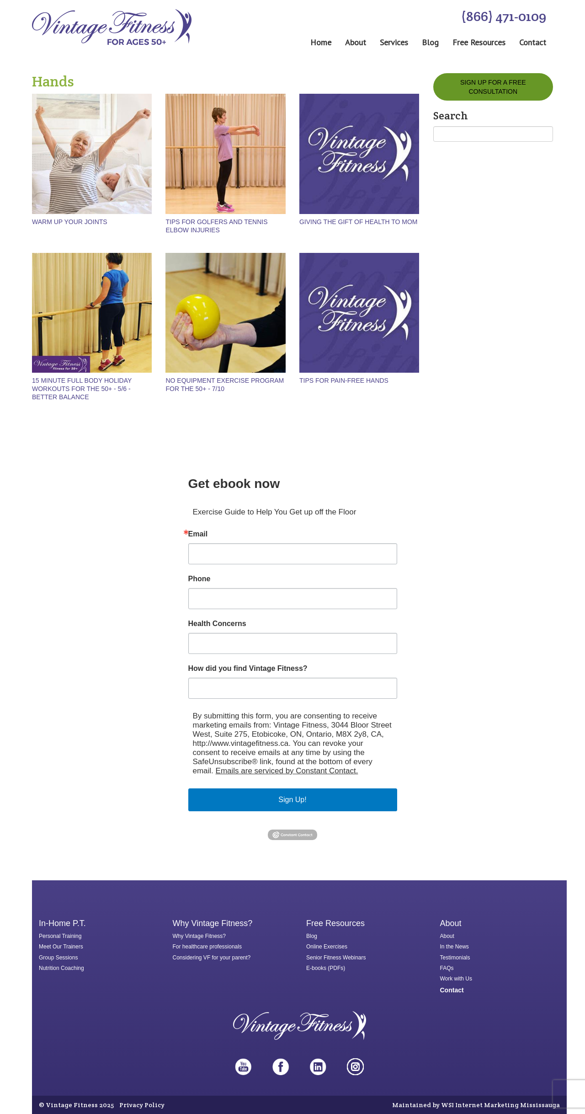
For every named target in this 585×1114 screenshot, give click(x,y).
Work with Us (456, 978)
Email (198, 534)
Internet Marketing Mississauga (507, 1105)
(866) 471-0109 (503, 16)
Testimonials (455, 957)
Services (394, 42)
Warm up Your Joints (69, 221)
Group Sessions (58, 957)
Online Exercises (326, 946)
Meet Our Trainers (61, 946)
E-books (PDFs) (325, 968)
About (355, 42)
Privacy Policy (142, 1105)
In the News (454, 946)
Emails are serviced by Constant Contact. (287, 770)
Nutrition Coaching (61, 968)
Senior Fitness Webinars (336, 957)
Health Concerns (217, 623)
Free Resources (478, 42)
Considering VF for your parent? (212, 957)
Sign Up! (292, 799)
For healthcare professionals (207, 946)
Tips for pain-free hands (343, 380)
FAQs (447, 968)
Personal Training (60, 936)
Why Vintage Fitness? (199, 936)
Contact (532, 42)
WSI (447, 1105)
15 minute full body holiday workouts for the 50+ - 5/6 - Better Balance (82, 389)
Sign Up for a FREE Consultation (493, 87)
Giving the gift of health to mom (358, 221)
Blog (430, 42)
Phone (199, 579)
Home (320, 42)
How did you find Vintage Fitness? (248, 668)
